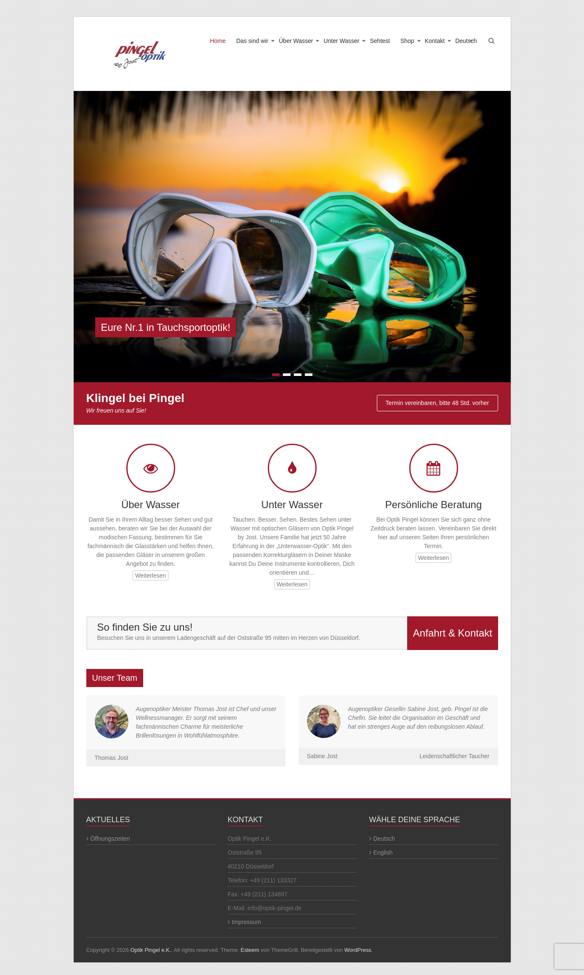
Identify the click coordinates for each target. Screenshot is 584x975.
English (383, 852)
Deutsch (466, 40)
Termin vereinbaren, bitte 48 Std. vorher (437, 403)
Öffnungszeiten (110, 838)
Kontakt (435, 40)
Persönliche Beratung (433, 504)
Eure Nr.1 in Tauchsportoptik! (165, 327)
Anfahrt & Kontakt (452, 633)
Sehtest (379, 40)
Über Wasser (296, 40)
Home (218, 40)
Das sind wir (252, 40)
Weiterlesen (150, 575)
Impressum (246, 922)
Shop (407, 40)
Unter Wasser (341, 40)
